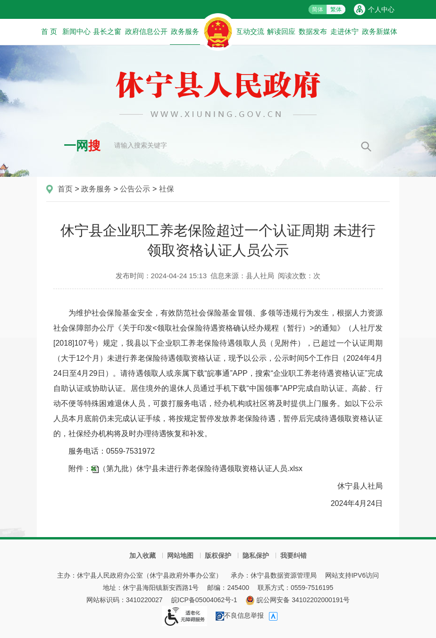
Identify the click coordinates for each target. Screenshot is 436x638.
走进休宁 (344, 31)
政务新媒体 (379, 31)
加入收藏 (142, 555)
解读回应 (281, 31)
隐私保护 (256, 555)
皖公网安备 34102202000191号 (297, 600)
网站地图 (180, 555)
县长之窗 (107, 31)
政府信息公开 (146, 31)
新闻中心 (76, 31)
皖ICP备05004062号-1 (204, 600)
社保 (166, 189)
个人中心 (381, 9)
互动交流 (250, 31)
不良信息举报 (240, 615)
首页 (65, 189)
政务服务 (185, 35)
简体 (317, 9)
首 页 (49, 31)
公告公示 (135, 189)
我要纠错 (293, 555)
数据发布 (313, 31)
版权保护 (218, 555)
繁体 (336, 9)
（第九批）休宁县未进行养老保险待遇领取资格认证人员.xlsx (200, 468)
